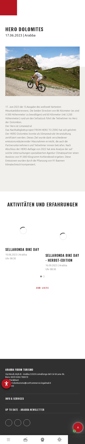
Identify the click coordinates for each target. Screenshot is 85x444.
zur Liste (42, 287)
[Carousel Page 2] (44, 276)
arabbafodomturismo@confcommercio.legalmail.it (28, 383)
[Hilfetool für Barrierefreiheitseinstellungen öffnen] (6, 384)
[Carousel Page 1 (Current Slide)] (41, 276)
